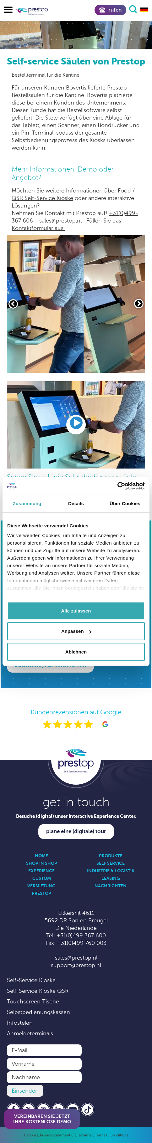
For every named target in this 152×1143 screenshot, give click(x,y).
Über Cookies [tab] (125, 503)
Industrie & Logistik (110, 870)
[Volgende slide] (139, 303)
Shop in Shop (41, 863)
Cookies (31, 1135)
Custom (41, 878)
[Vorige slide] (13, 304)
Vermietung (41, 885)
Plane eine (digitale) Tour (76, 831)
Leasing (110, 878)
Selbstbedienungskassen (38, 1012)
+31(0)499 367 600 (81, 935)
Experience (41, 870)
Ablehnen (76, 651)
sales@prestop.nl (60, 221)
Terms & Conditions (111, 1135)
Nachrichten (111, 885)
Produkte (110, 855)
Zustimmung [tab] (27, 503)
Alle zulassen (76, 610)
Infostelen (20, 1023)
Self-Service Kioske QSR (37, 991)
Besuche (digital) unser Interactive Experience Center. (76, 816)
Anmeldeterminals (30, 1033)
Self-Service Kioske (31, 980)
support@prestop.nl (76, 965)
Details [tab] (76, 503)
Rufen (110, 10)
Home (41, 855)
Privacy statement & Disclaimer (66, 1135)
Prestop (41, 893)
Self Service (110, 863)
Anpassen (76, 631)
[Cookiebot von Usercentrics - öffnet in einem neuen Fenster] (117, 486)
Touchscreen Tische (33, 1001)
